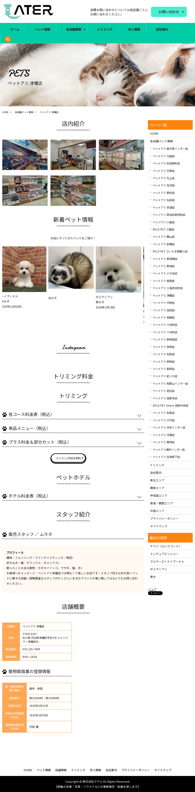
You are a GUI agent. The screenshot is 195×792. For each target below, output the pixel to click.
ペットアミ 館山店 (164, 237)
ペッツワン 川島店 (164, 222)
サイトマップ (158, 526)
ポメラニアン (158, 569)
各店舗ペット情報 (24, 112)
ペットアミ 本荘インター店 (169, 427)
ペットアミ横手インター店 (169, 449)
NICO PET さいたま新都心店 (170, 251)
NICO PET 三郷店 (163, 229)
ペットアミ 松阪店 (164, 354)
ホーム (14, 29)
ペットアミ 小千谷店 (165, 273)
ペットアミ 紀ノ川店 (165, 376)
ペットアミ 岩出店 (164, 391)
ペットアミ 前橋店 (164, 244)
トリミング (104, 29)
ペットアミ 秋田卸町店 (166, 163)
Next (139, 282)
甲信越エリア (158, 495)
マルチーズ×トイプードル (167, 561)
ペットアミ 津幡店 (164, 295)
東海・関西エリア (161, 503)
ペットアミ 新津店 (164, 266)
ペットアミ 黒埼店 (164, 442)
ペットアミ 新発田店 (165, 339)
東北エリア (157, 480)
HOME (5, 112)
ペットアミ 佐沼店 (164, 185)
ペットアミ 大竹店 (164, 420)
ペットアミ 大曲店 (164, 156)
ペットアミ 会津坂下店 (166, 457)
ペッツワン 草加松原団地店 (169, 215)
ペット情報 (42, 29)
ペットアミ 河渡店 (164, 435)
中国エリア (157, 511)
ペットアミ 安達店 (164, 207)
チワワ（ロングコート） (165, 546)
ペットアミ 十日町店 (165, 332)
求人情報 (134, 29)
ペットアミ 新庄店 (164, 193)
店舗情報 (61, 770)
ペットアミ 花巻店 (164, 171)
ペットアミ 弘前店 (164, 200)
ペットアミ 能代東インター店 (170, 148)
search (13, 41)
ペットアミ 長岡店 (164, 281)
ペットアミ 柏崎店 (164, 317)
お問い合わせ (169, 11)
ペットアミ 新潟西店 (165, 259)
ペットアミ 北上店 (164, 178)
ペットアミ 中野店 (164, 303)
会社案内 (162, 29)
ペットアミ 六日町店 (165, 325)
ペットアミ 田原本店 (165, 398)
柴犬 (153, 577)
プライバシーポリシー (164, 518)
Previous (7, 282)
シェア (152, 589)
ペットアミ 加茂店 (164, 310)
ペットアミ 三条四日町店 (168, 288)
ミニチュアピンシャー (164, 554)
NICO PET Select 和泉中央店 (170, 405)
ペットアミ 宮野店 (164, 347)
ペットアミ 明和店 (164, 361)
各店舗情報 (73, 29)
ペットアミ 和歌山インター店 (170, 383)
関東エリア (157, 488)
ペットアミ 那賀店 (164, 369)
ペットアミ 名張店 (164, 413)
